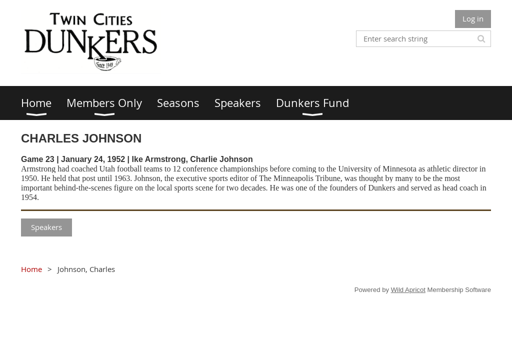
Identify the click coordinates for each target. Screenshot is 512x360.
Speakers (46, 227)
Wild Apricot (408, 290)
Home (31, 269)
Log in (473, 19)
